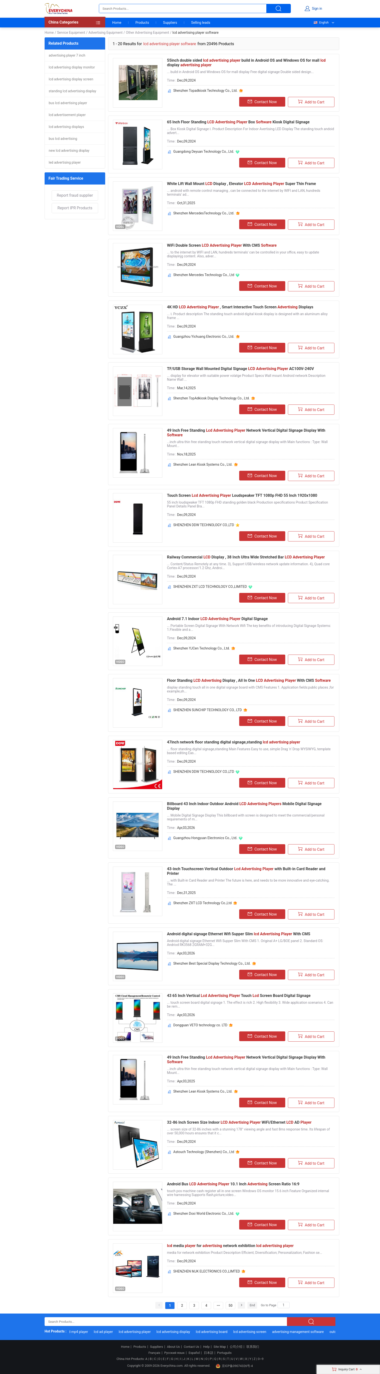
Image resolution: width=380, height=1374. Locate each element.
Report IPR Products (74, 208)
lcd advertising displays (66, 127)
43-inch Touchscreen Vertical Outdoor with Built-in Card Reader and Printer (246, 871)
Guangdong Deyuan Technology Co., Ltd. (203, 151)
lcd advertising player (139, 1332)
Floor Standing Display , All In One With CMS (249, 680)
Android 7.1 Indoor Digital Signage (217, 618)
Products (142, 23)
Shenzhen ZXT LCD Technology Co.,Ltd (202, 903)
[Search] (283, 1305)
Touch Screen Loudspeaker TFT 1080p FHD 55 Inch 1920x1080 (242, 495)
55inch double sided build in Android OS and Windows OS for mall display (246, 62)
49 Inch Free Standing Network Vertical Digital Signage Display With (246, 432)
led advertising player (65, 162)
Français (154, 1352)
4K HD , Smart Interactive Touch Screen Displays (240, 307)
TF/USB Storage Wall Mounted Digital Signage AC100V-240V (240, 368)
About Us (173, 1346)
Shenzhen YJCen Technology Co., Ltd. (201, 648)
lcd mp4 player (81, 1332)
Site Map (220, 1346)
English (321, 22)
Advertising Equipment (105, 32)
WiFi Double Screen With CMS (222, 245)
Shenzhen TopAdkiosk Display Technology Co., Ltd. (211, 398)
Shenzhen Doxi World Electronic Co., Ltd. (203, 1213)
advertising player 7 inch (67, 55)
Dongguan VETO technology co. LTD (200, 1025)
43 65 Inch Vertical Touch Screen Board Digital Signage (238, 995)
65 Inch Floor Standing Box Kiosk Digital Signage (238, 122)
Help (206, 1346)
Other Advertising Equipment (147, 32)
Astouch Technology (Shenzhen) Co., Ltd (203, 1152)
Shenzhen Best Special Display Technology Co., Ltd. (212, 963)
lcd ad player (107, 1332)
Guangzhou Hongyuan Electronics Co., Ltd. (205, 838)
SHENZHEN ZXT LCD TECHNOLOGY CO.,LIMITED (210, 587)
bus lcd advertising (63, 139)
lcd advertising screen (253, 1332)
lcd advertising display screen (71, 79)
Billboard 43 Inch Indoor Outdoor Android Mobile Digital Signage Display (244, 806)
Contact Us (191, 1346)
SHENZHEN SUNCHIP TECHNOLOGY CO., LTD (207, 710)
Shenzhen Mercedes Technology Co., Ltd (203, 275)
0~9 (260, 1359)
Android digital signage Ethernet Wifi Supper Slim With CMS (238, 934)
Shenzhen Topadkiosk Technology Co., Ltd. (205, 91)
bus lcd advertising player (68, 103)
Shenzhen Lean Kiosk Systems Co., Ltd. (202, 464)
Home (116, 23)
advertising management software (302, 1332)
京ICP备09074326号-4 (234, 1366)
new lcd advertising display (69, 150)
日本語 (208, 1352)
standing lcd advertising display (72, 91)
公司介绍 (236, 1346)
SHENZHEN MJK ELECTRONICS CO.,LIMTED (206, 1271)
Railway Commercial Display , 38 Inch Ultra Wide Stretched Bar (246, 557)
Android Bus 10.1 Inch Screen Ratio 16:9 (233, 1184)
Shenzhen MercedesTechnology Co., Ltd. (203, 213)
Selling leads (200, 23)
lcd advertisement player (67, 115)
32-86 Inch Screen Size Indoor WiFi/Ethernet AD (239, 1122)
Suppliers (170, 23)
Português (224, 1352)
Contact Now (262, 101)
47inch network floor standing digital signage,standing (233, 742)
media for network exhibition (230, 1245)
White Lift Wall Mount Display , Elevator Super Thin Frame (241, 183)
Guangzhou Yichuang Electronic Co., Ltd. (203, 336)
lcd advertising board (215, 1332)
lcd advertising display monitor (72, 67)
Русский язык (174, 1352)
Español (194, 1352)
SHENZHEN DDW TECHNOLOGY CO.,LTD (203, 525)
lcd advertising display (177, 1332)
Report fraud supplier (75, 195)
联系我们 (252, 1346)
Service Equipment (71, 32)
